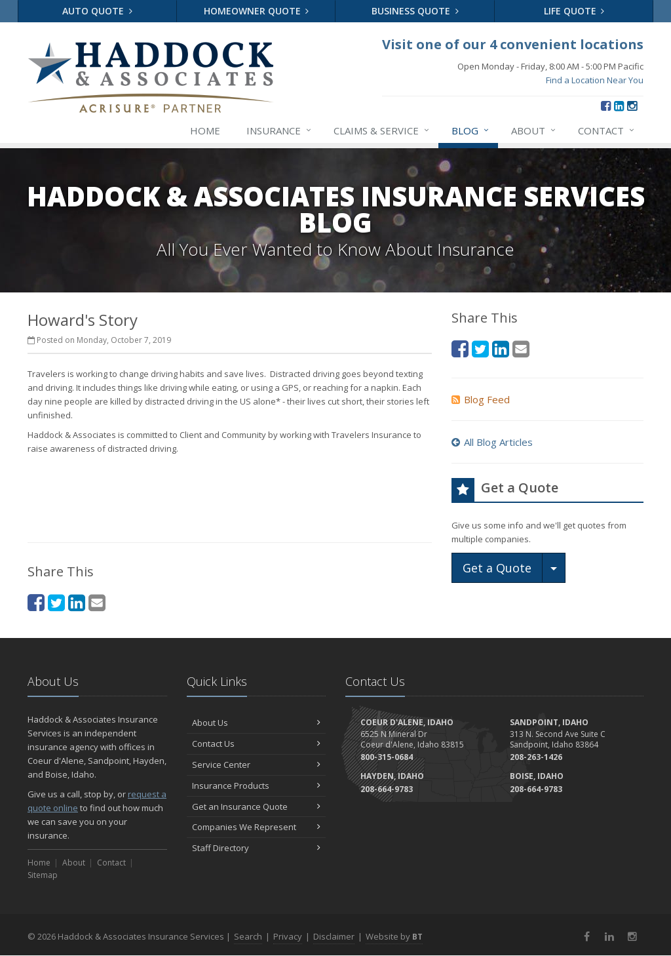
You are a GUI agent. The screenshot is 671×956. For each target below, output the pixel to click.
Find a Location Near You (594, 80)
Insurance (279, 130)
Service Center (256, 764)
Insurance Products (256, 785)
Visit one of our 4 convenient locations (512, 44)
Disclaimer (334, 936)
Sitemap (43, 875)
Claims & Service (382, 130)
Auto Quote (97, 11)
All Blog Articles (492, 441)
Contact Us (256, 743)
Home (205, 130)
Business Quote (415, 11)
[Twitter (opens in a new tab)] (480, 348)
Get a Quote (497, 568)
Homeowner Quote (256, 11)
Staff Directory (256, 848)
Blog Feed (480, 399)
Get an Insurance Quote (256, 806)
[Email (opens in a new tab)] (520, 348)
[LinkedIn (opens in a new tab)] (619, 105)
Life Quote (574, 11)
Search (248, 936)
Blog (470, 130)
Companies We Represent (256, 827)
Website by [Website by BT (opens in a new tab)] (394, 936)
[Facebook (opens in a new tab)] (606, 105)
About (534, 130)
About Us (256, 722)
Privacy (287, 936)
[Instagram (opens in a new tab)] (632, 105)
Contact (607, 130)
